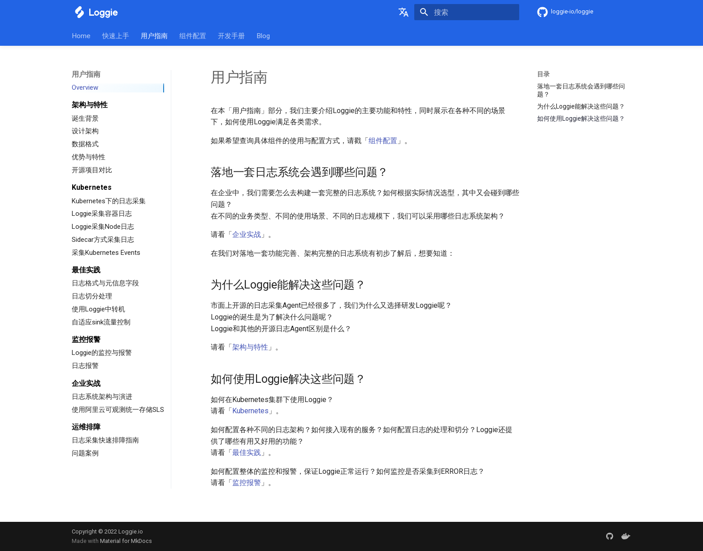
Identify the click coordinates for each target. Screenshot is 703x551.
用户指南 (154, 36)
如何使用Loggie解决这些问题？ (581, 118)
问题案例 (85, 453)
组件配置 (192, 36)
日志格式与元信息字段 (105, 283)
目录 (543, 74)
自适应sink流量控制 (101, 322)
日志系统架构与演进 (102, 397)
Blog (263, 36)
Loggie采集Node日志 (103, 227)
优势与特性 (88, 157)
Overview (85, 87)
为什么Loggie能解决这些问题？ (581, 106)
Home (81, 36)
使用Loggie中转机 (98, 309)
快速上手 (115, 36)
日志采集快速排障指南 (105, 440)
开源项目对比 (92, 170)
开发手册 (231, 36)
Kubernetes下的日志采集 (109, 201)
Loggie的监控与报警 (102, 353)
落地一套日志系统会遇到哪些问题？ (581, 90)
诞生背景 (85, 118)
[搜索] (466, 12)
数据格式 (85, 144)
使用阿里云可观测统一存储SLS (118, 410)
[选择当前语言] (403, 12)
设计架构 (85, 131)
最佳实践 (246, 452)
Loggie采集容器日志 (102, 214)
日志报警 (85, 366)
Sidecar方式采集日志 (103, 240)
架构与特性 (250, 347)
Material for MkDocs (126, 541)
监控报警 (246, 482)
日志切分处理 (92, 296)
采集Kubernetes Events (106, 253)
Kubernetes (250, 411)
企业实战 (246, 234)
